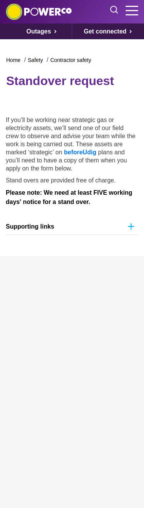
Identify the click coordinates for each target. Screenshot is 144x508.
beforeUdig (81, 152)
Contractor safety (70, 60)
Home (13, 60)
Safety (35, 60)
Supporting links (30, 226)
